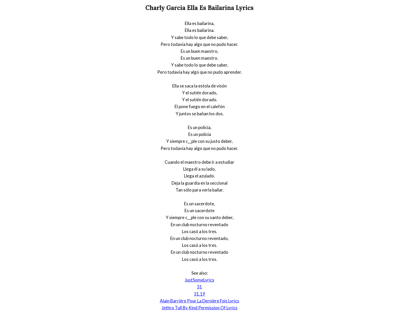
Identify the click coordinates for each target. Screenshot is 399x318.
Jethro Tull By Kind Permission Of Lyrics (199, 307)
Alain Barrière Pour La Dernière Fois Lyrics (199, 300)
